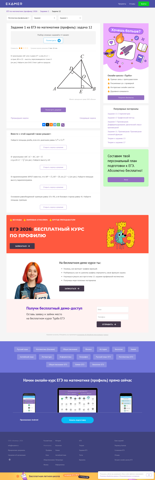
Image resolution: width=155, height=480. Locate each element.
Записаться (21, 246)
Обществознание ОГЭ (58, 364)
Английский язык (27, 357)
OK (149, 475)
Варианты (82, 460)
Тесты (81, 455)
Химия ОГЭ (79, 364)
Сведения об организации (17, 455)
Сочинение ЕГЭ (120, 450)
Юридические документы (16, 450)
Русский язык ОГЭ (103, 357)
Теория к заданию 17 (116, 142)
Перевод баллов (120, 445)
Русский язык (22, 349)
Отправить (107, 324)
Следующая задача (88, 118)
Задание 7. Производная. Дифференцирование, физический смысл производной (124, 124)
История (103, 349)
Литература (47, 357)
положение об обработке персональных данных (92, 335)
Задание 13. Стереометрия (119, 113)
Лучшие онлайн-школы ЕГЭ (124, 460)
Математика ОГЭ (126, 357)
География (83, 357)
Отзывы (117, 455)
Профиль (49, 450)
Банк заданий (119, 441)
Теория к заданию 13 (116, 138)
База (47, 455)
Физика (88, 349)
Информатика (65, 357)
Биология (119, 349)
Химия (133, 349)
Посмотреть (53, 40)
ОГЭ (80, 441)
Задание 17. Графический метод (121, 117)
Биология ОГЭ (98, 364)
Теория (81, 445)
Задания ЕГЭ (83, 450)
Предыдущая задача (19, 118)
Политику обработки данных (109, 476)
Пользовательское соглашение (129, 476)
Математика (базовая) (45, 349)
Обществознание (70, 349)
